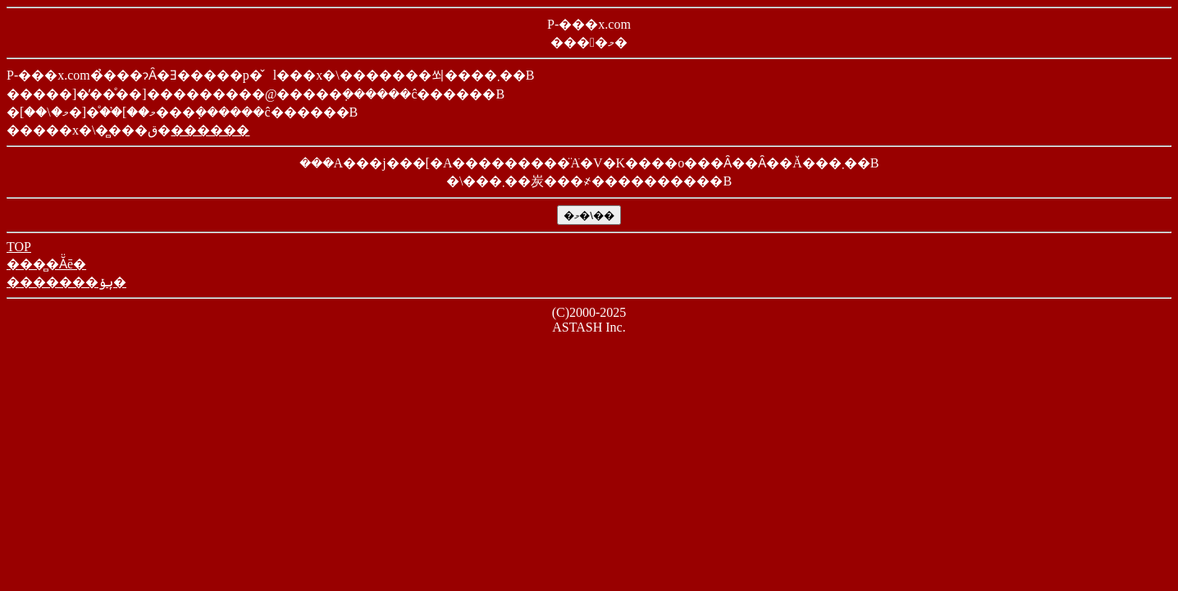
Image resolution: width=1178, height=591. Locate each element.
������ (210, 130)
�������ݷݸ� (66, 282)
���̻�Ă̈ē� (46, 264)
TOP (19, 247)
